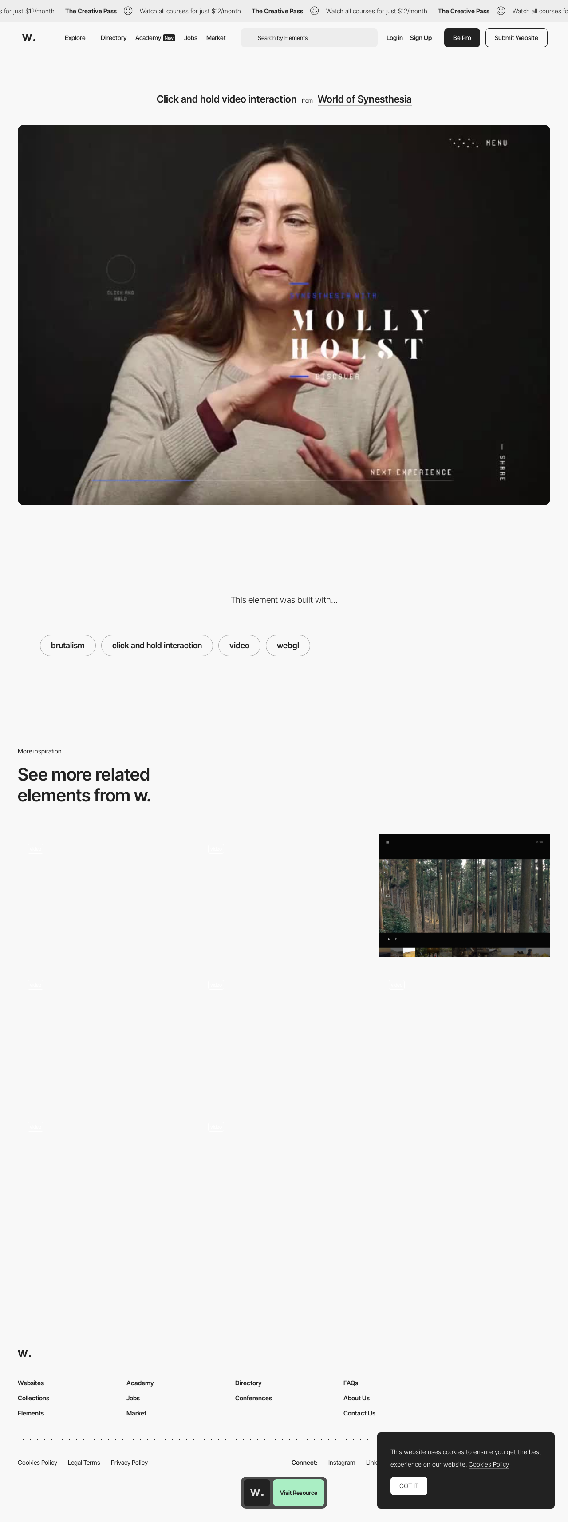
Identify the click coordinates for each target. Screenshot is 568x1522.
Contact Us (359, 1413)
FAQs (350, 1383)
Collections (33, 1398)
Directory (113, 37)
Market (216, 37)
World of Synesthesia (365, 99)
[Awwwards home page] (257, 1492)
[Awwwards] (29, 37)
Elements (31, 1413)
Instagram (341, 1462)
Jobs (190, 37)
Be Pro (462, 37)
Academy (155, 37)
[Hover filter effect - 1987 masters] (284, 895)
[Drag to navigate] (284, 1031)
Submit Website (516, 37)
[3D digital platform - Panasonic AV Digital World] (464, 1034)
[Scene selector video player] (464, 895)
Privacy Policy (129, 1462)
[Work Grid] (103, 1176)
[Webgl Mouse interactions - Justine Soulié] (103, 1034)
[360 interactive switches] (103, 895)
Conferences (253, 1398)
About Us (356, 1398)
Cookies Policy (37, 1462)
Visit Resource (298, 1492)
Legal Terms (84, 1462)
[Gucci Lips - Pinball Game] (284, 1173)
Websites (31, 1383)
